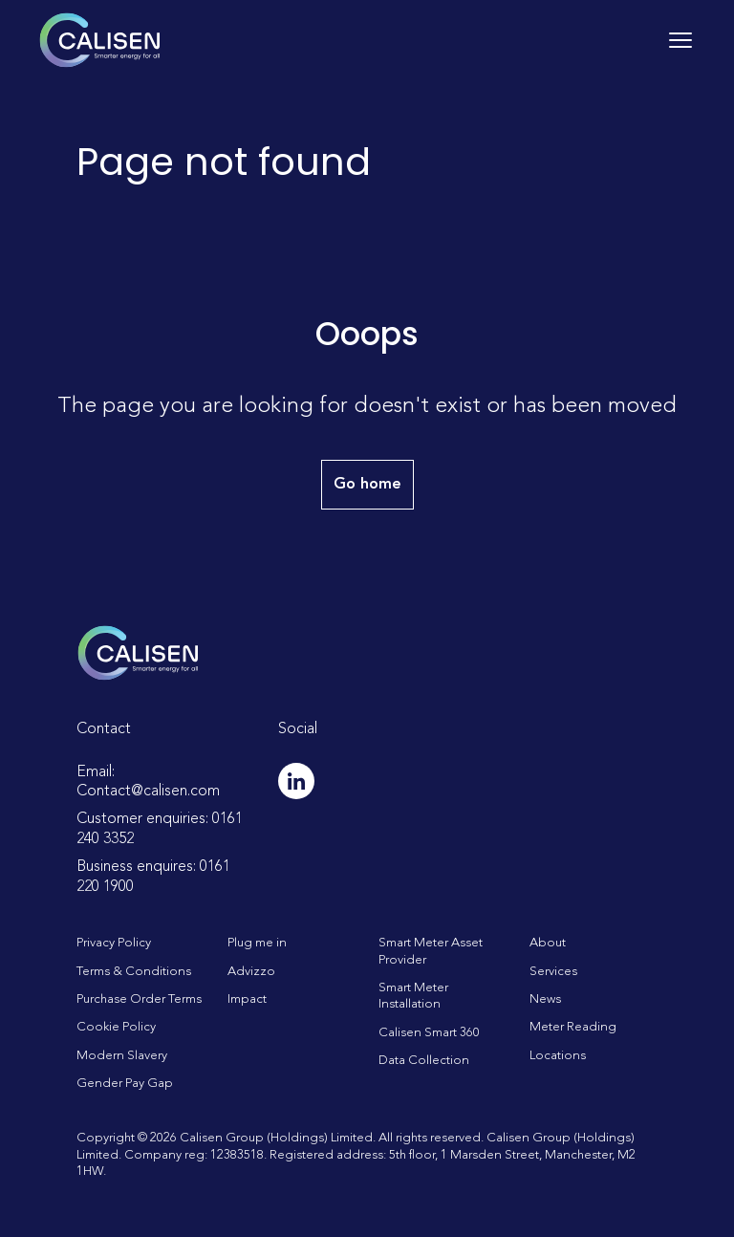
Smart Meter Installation (413, 996)
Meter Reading (572, 1027)
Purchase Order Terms (139, 999)
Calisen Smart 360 (429, 1033)
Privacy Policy (113, 943)
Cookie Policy (116, 1027)
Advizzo (251, 972)
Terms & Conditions (133, 972)
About (547, 943)
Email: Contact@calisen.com (148, 782)
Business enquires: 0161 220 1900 (153, 877)
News (545, 999)
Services (553, 972)
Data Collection (423, 1060)
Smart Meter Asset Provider (430, 951)
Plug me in (257, 943)
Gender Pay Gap (124, 1083)
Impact (247, 999)
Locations (557, 1056)
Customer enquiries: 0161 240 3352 (159, 829)
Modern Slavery (121, 1056)
